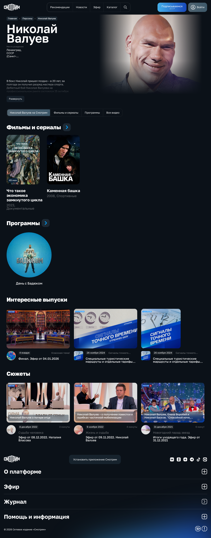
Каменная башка (63, 190)
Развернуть (15, 98)
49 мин (13, 180)
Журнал (105, 501)
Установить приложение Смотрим (95, 459)
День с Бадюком (29, 283)
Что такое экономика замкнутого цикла (25, 195)
